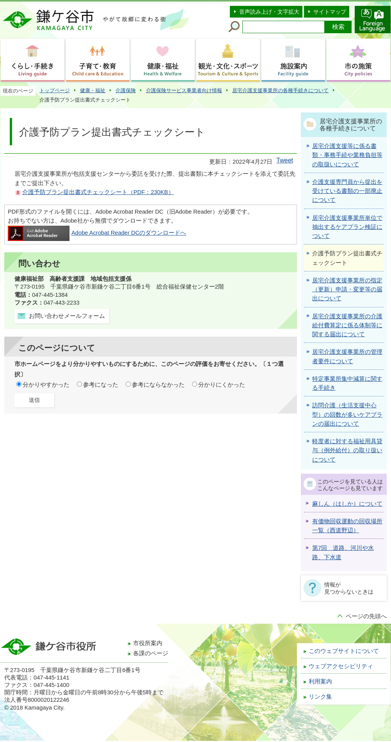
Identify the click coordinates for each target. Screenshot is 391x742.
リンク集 (320, 697)
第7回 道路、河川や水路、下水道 (343, 552)
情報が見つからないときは (348, 588)
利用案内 (320, 681)
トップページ (54, 90)
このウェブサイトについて (344, 651)
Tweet (284, 160)
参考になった (100, 385)
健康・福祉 (92, 90)
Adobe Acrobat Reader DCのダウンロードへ (97, 233)
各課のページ (150, 653)
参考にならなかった (158, 385)
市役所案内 (147, 643)
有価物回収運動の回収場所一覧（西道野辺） (347, 525)
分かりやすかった (46, 385)
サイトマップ (329, 12)
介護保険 (126, 90)
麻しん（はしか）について (347, 504)
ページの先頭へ (366, 616)
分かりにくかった (221, 385)
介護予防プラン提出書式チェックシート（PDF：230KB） (98, 192)
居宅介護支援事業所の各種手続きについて (280, 90)
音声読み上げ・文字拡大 (269, 12)
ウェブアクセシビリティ (341, 666)
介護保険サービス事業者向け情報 (184, 90)
